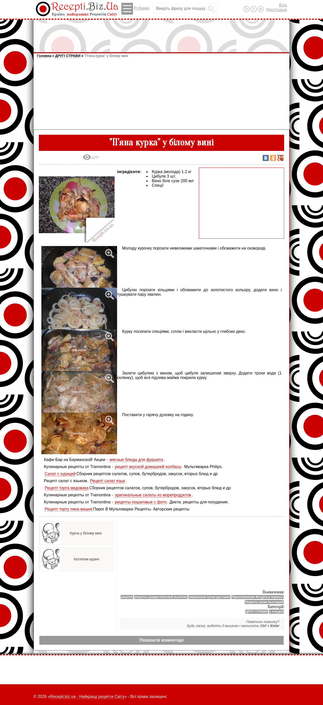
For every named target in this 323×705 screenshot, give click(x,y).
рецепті (126, 597)
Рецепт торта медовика (67, 488)
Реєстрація (276, 10)
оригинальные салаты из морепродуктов (153, 495)
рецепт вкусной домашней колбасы (148, 467)
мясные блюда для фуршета (136, 459)
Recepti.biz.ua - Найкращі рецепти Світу (87, 696)
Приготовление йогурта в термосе (257, 597)
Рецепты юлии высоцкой (264, 602)
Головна (44, 56)
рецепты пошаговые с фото (141, 502)
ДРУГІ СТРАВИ (67, 56)
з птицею (276, 611)
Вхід (283, 5)
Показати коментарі (161, 640)
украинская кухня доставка (209, 597)
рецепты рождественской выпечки (160, 597)
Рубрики (135, 9)
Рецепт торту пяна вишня (68, 509)
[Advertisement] (161, 33)
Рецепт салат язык (107, 481)
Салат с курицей (60, 474)
